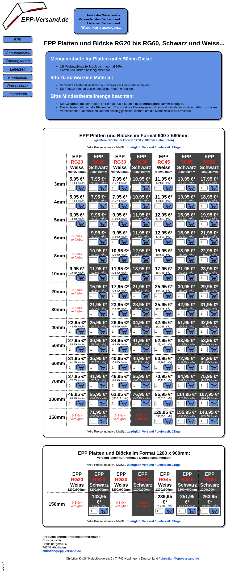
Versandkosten (17, 53)
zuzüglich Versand (140, 147)
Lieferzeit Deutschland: (104, 23)
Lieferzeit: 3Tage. (169, 465)
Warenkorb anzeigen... (101, 27)
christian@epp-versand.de (61, 551)
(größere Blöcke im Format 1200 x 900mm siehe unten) (134, 140)
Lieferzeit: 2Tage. (169, 147)
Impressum (17, 94)
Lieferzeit (17, 69)
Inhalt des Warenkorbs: (104, 15)
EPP (17, 40)
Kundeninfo (17, 78)
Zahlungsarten (18, 61)
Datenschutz (17, 86)
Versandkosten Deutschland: (100, 19)
